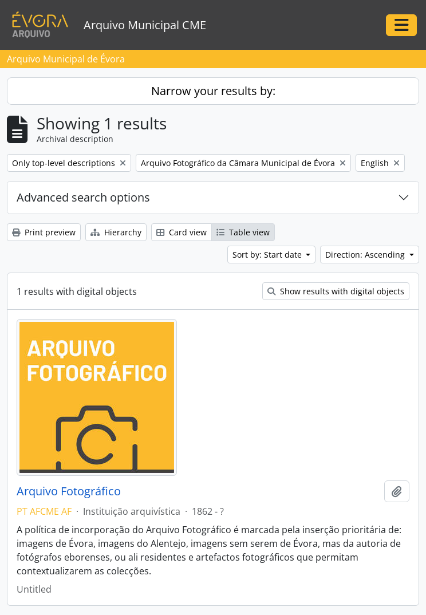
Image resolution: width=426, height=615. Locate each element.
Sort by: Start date (268, 254)
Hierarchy (115, 232)
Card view (181, 232)
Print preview (44, 232)
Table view (243, 232)
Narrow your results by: (213, 90)
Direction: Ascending (366, 254)
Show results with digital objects (335, 291)
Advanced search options (83, 197)
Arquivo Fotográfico (69, 491)
